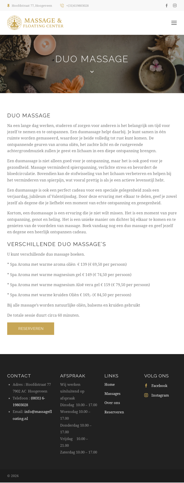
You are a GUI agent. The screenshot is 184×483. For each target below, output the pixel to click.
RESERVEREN (31, 328)
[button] (174, 22)
